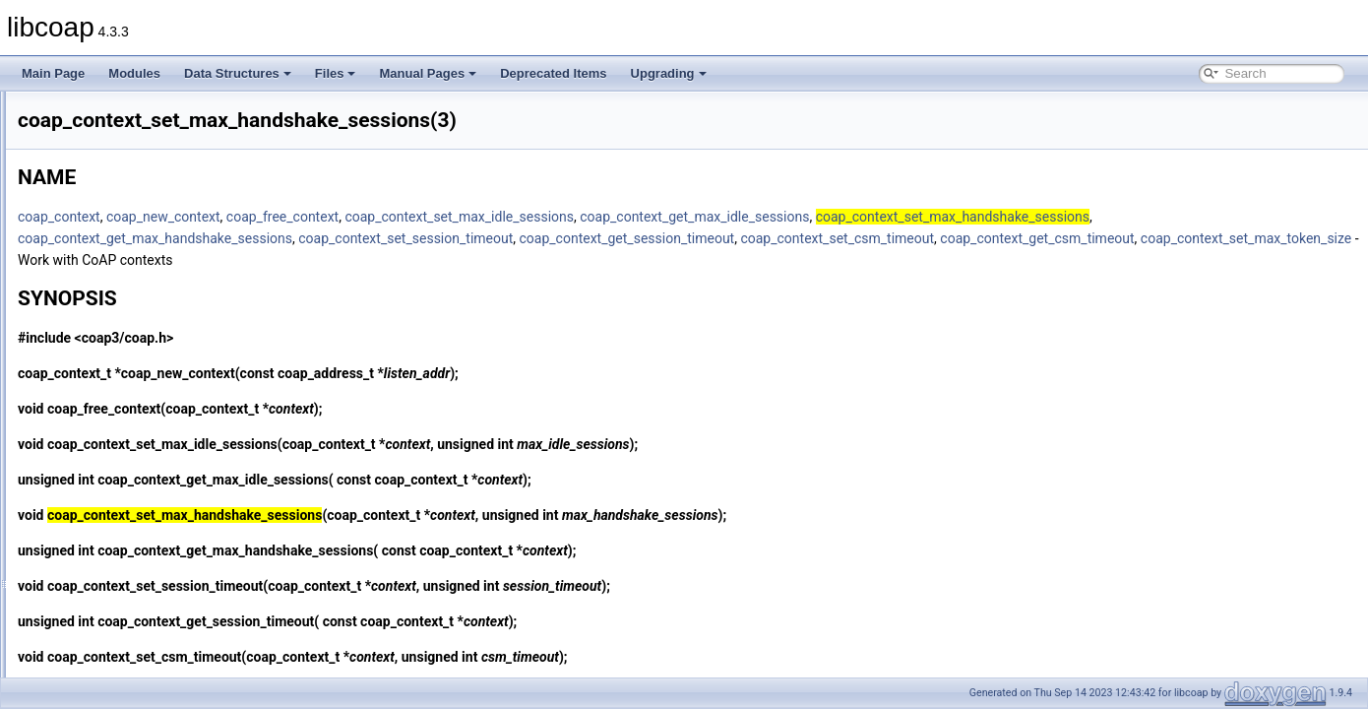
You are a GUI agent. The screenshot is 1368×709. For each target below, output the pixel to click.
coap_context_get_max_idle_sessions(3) (172, 264)
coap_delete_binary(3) (123, 654)
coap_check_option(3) (123, 112)
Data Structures (237, 73)
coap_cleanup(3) (109, 134)
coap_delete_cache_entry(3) (140, 675)
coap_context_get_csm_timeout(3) (155, 220)
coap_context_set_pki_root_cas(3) (155, 480)
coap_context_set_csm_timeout (1083, 238)
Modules (134, 73)
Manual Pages (427, 73)
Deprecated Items (553, 73)
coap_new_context (409, 217)
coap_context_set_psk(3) (131, 502)
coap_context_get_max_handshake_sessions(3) (192, 242)
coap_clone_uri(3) (112, 177)
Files (335, 73)
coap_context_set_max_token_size (570, 260)
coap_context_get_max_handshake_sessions (401, 238)
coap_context (305, 217)
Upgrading (669, 73)
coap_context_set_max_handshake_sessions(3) (191, 394)
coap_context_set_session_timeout (651, 238)
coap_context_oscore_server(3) (148, 307)
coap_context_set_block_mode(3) (153, 329)
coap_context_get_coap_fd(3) (143, 199)
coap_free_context (528, 217)
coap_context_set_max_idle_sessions (705, 217)
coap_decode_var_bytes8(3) (140, 610)
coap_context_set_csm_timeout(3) (155, 350)
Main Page (53, 73)
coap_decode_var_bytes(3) (136, 589)
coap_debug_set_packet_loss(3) (150, 567)
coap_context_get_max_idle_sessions (940, 217)
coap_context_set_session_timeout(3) (164, 545)
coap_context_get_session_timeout (873, 238)
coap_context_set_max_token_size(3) (164, 437)
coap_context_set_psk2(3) (134, 524)
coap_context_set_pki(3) (129, 459)
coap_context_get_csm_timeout (361, 260)
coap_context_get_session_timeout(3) (165, 285)
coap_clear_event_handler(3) (141, 155)
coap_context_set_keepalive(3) (146, 372)
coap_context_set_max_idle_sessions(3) (172, 415)
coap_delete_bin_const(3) (133, 632)
